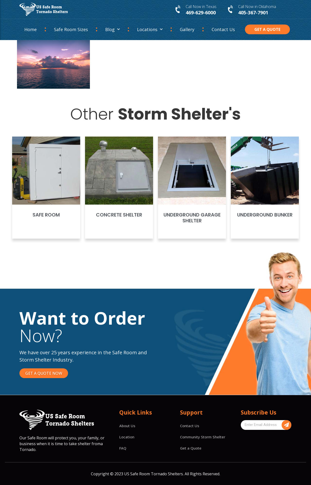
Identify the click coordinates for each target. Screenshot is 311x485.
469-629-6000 (201, 12)
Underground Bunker (265, 214)
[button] (267, 29)
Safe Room (46, 214)
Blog (112, 30)
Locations (150, 30)
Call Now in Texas (201, 6)
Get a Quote (190, 448)
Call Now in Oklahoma (257, 6)
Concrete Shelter (119, 214)
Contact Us (223, 29)
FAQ (122, 448)
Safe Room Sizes (71, 29)
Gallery (187, 29)
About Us (127, 425)
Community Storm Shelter (202, 436)
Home (30, 29)
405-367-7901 (253, 12)
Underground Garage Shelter (192, 217)
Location (126, 436)
